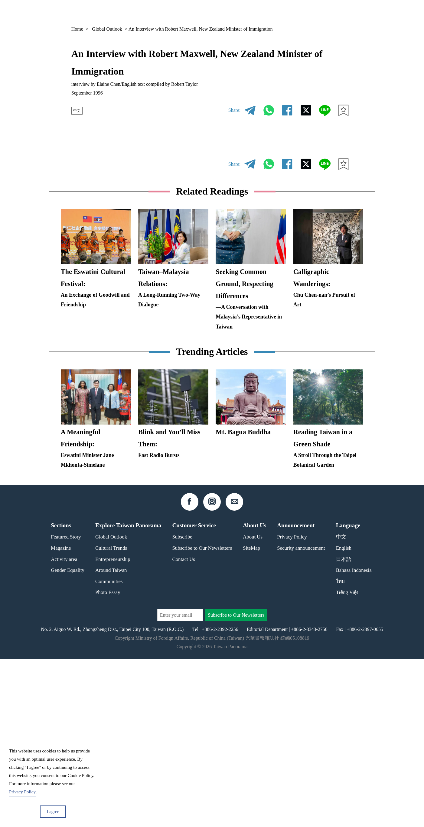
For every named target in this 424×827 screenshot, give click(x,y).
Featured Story (66, 705)
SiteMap (251, 716)
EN (330, 12)
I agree (53, 811)
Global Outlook (107, 29)
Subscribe (182, 705)
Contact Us (183, 727)
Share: (234, 110)
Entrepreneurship (112, 727)
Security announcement (301, 716)
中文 (78, 110)
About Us (253, 705)
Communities (109, 749)
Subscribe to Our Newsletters (202, 716)
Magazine (271, 12)
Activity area (64, 727)
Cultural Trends (111, 716)
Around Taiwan (111, 738)
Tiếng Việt (347, 760)
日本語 (343, 727)
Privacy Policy (292, 705)
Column (301, 12)
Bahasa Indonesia (354, 738)
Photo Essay (107, 760)
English (343, 716)
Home (77, 29)
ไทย (340, 749)
